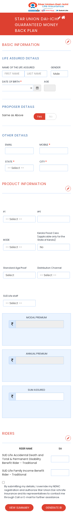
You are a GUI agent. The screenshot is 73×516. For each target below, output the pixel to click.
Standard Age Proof (14, 267)
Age (46, 81)
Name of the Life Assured (18, 67)
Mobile (45, 145)
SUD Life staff (10, 295)
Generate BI (54, 508)
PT (4, 211)
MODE (6, 239)
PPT (39, 211)
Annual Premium (36, 353)
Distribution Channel (49, 267)
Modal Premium (36, 317)
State (9, 161)
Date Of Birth (11, 81)
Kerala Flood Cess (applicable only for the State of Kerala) (51, 236)
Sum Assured (36, 390)
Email (8, 145)
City (43, 161)
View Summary (19, 508)
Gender (56, 67)
